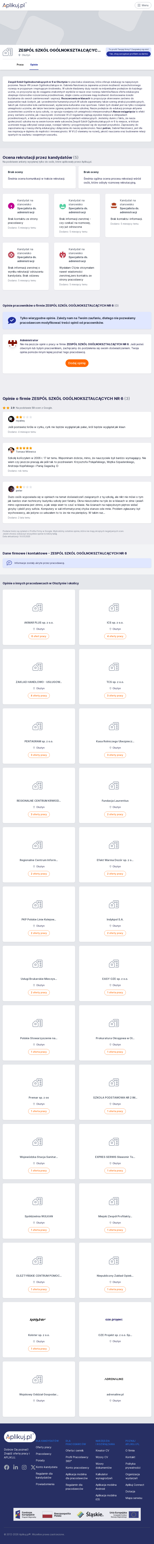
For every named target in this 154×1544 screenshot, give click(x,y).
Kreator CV (102, 1450)
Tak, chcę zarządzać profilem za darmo (128, 54)
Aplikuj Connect (134, 1484)
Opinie (34, 64)
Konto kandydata (46, 1467)
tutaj (54, 534)
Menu (143, 5)
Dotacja (130, 1491)
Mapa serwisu (133, 1498)
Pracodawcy (43, 1453)
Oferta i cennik (75, 1450)
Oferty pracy (43, 1447)
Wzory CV (102, 1457)
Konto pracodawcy (77, 1467)
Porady (40, 1460)
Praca (20, 64)
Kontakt (130, 1457)
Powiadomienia (45, 1484)
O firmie (130, 1450)
